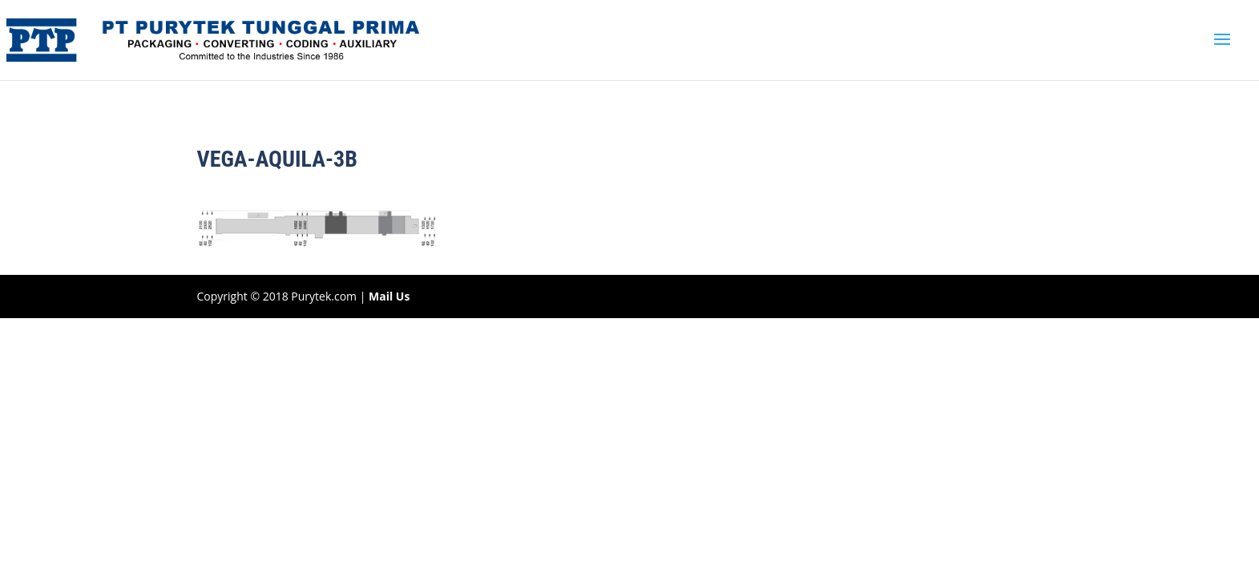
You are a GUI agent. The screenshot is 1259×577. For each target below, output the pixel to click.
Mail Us (389, 296)
